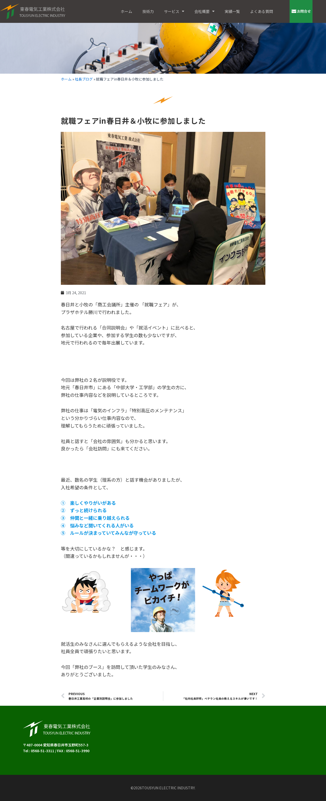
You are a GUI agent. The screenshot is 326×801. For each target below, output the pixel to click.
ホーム (126, 11)
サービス (174, 11)
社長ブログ (84, 79)
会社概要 (204, 11)
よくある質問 (261, 11)
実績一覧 (232, 11)
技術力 (148, 11)
